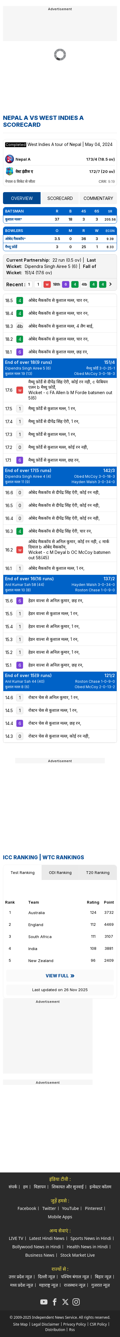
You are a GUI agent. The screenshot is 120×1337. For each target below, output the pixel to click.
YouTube (70, 1208)
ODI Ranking (60, 872)
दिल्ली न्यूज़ (46, 1276)
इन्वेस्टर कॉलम (100, 1187)
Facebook (27, 1208)
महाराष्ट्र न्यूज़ (48, 1285)
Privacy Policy (74, 1324)
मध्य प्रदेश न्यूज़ (21, 1285)
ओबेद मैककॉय (14, 238)
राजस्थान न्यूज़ (74, 1285)
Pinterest (93, 1208)
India (27, 948)
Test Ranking (22, 872)
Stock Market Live (77, 1255)
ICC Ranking (20, 857)
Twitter (49, 1208)
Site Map (20, 1324)
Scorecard (60, 198)
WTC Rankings (63, 857)
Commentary (98, 198)
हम (25, 1187)
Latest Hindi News (46, 1238)
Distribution (55, 1329)
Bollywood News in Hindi (36, 1246)
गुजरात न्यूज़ (100, 1285)
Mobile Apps (60, 1217)
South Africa (35, 936)
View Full (57, 975)
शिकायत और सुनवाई (67, 1187)
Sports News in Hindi (90, 1238)
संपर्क (13, 1187)
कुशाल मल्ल (12, 219)
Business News (39, 1255)
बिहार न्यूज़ (103, 1276)
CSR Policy (98, 1324)
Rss (72, 1329)
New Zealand (35, 960)
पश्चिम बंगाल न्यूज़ (75, 1276)
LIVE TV (16, 1238)
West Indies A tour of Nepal (54, 144)
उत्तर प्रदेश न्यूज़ (20, 1276)
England (30, 924)
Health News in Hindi (87, 1246)
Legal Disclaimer (45, 1324)
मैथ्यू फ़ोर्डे (11, 247)
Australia (31, 912)
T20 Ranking (98, 872)
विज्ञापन (40, 1187)
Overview (22, 198)
